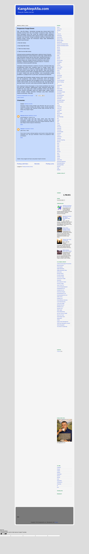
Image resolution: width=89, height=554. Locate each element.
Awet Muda (59, 37)
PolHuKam (59, 136)
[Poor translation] (5, 534)
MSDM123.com (60, 306)
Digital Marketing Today (62, 270)
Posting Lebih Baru (22, 164)
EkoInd (58, 58)
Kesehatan (59, 98)
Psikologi (59, 138)
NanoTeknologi (60, 116)
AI (57, 32)
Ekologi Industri (60, 273)
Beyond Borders (60, 265)
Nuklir (58, 120)
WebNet (58, 169)
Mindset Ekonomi (60, 305)
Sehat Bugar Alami (61, 316)
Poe (58, 487)
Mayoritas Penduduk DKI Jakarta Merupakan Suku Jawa (67, 218)
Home (58, 27)
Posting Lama (50, 164)
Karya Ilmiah (59, 88)
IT (57, 83)
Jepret (58, 86)
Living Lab (59, 108)
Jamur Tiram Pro (60, 285)
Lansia (58, 105)
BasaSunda (59, 42)
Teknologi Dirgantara (61, 161)
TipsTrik (58, 166)
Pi (57, 485)
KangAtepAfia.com (33, 9)
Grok (58, 479)
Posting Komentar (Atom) (27, 166)
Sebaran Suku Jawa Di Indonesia (67, 240)
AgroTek (58, 30)
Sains (58, 144)
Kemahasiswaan (60, 95)
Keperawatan (60, 96)
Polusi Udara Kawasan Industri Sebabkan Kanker (66, 229)
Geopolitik (59, 68)
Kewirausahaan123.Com (62, 295)
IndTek (58, 78)
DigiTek (58, 52)
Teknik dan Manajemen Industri (63, 323)
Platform (58, 135)
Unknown (22, 128)
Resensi (58, 141)
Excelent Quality (60, 275)
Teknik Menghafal (60, 324)
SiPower (58, 151)
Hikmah (58, 73)
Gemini (58, 477)
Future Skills (59, 67)
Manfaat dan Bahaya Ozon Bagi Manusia (67, 206)
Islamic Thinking (60, 81)
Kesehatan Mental (61, 100)
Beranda (36, 164)
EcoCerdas (59, 271)
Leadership (59, 106)
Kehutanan (59, 93)
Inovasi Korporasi (60, 80)
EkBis (58, 55)
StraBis (58, 156)
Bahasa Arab (59, 38)
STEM (58, 154)
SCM (58, 146)
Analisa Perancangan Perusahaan (64, 263)
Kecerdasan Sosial (61, 91)
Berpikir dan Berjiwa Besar (62, 43)
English (58, 63)
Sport (58, 153)
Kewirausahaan (60, 101)
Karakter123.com (60, 290)
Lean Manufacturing (61, 301)
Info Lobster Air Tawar (61, 281)
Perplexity (59, 484)
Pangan (58, 125)
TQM (58, 168)
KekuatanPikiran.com (61, 293)
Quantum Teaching (61, 139)
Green (58, 70)
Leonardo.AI (59, 482)
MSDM (58, 115)
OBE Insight (59, 310)
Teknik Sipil (59, 159)
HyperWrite (59, 480)
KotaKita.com (60, 298)
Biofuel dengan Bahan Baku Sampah (67, 250)
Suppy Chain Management (62, 321)
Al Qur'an (59, 33)
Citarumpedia (60, 266)
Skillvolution (59, 318)
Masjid (58, 111)
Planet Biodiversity (61, 311)
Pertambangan (60, 131)
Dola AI (58, 475)
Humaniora (59, 77)
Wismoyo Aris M (24, 115)
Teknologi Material (61, 163)
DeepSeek (59, 474)
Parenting (59, 126)
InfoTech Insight (60, 283)
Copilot (58, 470)
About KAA (59, 28)
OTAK (58, 123)
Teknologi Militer (60, 164)
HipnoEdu (59, 280)
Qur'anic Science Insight (62, 313)
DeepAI (58, 472)
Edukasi (22, 97)
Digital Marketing (60, 268)
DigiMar (58, 50)
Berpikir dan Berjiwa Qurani (62, 45)
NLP (58, 118)
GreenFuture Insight (61, 278)
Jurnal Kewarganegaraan (62, 286)
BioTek (58, 47)
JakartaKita (59, 85)
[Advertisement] (41, 20)
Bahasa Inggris (60, 40)
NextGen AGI (60, 308)
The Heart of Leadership (62, 326)
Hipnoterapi (59, 75)
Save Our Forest (60, 315)
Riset (58, 143)
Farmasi (58, 65)
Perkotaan (59, 130)
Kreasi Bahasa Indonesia (62, 300)
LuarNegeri (59, 110)
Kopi (58, 103)
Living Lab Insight (60, 303)
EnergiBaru (59, 62)
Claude (58, 469)
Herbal (58, 72)
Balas (21, 111)
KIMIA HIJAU (60, 296)
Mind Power (59, 113)
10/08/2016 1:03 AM (32, 115)
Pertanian (59, 133)
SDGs (58, 148)
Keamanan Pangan (61, 291)
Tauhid (58, 158)
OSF (58, 121)
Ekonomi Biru (60, 60)
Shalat (58, 149)
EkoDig (58, 57)
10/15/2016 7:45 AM (29, 128)
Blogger (56, 522)
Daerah (58, 48)
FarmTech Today (60, 276)
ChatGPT (59, 467)
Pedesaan (59, 128)
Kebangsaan (59, 90)
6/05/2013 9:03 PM (28, 103)
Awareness (59, 35)
